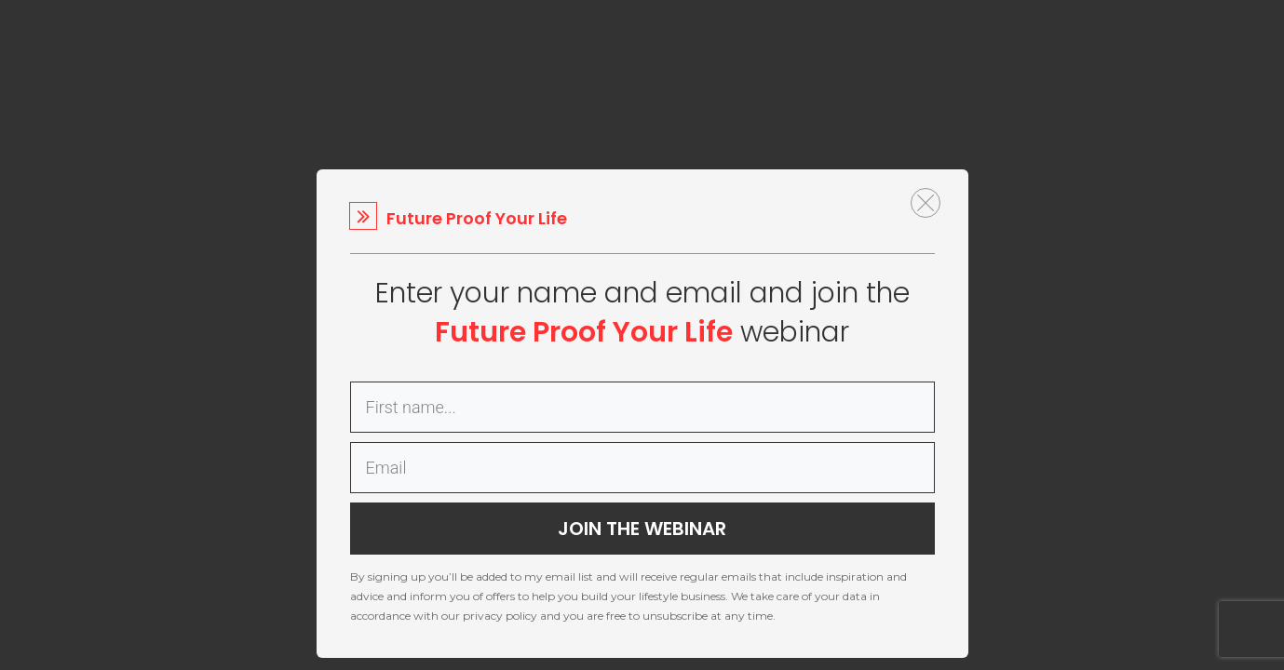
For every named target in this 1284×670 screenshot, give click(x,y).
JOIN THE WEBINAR (642, 529)
